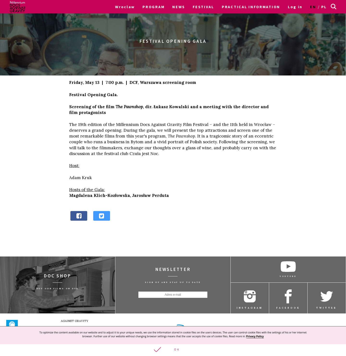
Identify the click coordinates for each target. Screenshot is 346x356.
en (313, 6)
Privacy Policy (255, 336)
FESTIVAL (203, 6)
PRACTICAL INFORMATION (251, 6)
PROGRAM (153, 6)
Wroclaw (125, 6)
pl (324, 6)
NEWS (178, 6)
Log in (295, 6)
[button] (173, 350)
